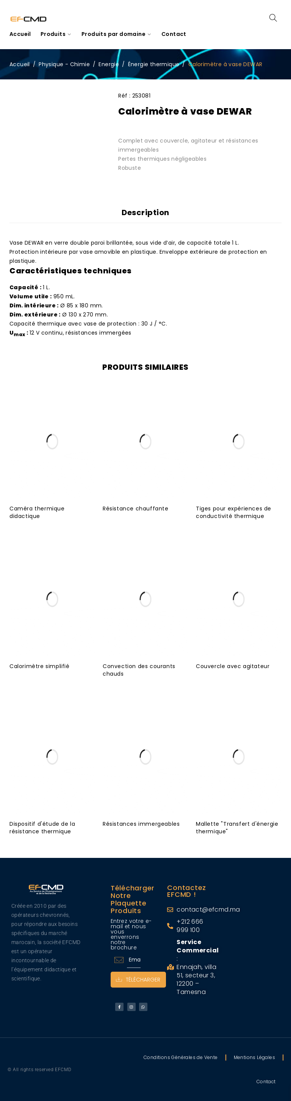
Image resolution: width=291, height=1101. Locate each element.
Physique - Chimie (64, 64)
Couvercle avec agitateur (232, 666)
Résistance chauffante (136, 508)
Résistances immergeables (141, 823)
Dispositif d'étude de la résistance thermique (42, 827)
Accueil (19, 64)
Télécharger (138, 979)
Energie (109, 64)
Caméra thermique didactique (37, 511)
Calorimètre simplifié (39, 666)
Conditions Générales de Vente (181, 1057)
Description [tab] (145, 212)
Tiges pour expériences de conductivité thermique (233, 511)
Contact (266, 1081)
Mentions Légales (254, 1057)
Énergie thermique (154, 64)
